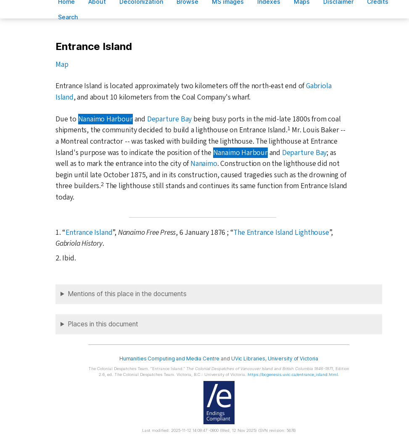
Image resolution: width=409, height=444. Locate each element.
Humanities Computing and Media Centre (169, 358)
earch (68, 17)
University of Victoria (293, 358)
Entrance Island (89, 232)
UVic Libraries (248, 358)
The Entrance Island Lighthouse (281, 232)
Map (61, 64)
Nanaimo (203, 163)
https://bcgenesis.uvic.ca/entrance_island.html (293, 374)
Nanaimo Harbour (105, 119)
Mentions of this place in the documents (127, 294)
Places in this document (103, 324)
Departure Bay (169, 119)
